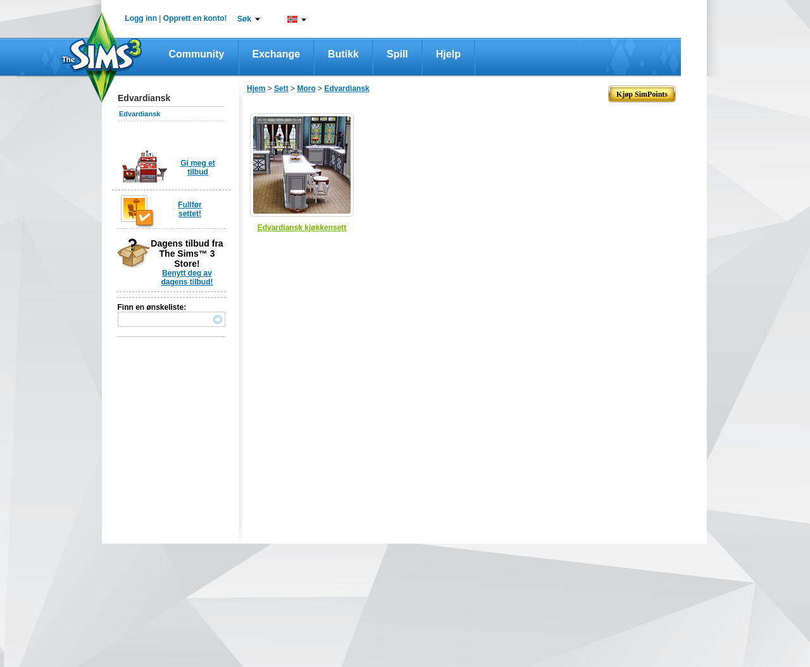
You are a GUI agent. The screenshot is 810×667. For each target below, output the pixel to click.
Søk (244, 19)
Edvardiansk (139, 114)
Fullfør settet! (189, 209)
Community (197, 54)
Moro (306, 88)
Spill (397, 54)
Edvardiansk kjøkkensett (302, 227)
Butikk (343, 54)
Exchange (276, 54)
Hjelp (448, 54)
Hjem (256, 88)
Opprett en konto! (195, 18)
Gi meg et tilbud (197, 167)
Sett (281, 88)
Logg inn (141, 18)
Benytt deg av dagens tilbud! (187, 277)
